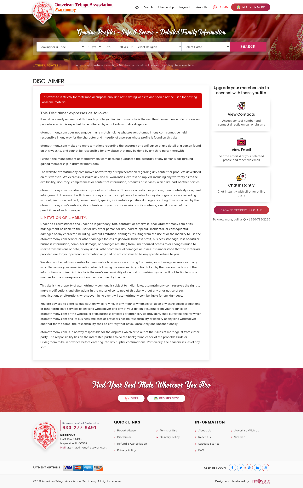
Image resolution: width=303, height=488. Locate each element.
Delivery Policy (168, 436)
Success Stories (207, 443)
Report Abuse (125, 430)
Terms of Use (167, 430)
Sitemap (238, 436)
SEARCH (248, 46)
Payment (184, 7)
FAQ (199, 450)
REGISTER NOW (251, 7)
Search (148, 7)
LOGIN (220, 7)
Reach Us (201, 7)
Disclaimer (122, 436)
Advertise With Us (245, 430)
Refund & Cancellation (130, 443)
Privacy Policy (125, 450)
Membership (166, 7)
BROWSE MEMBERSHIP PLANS (241, 210)
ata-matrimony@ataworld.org (83, 447)
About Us (203, 430)
